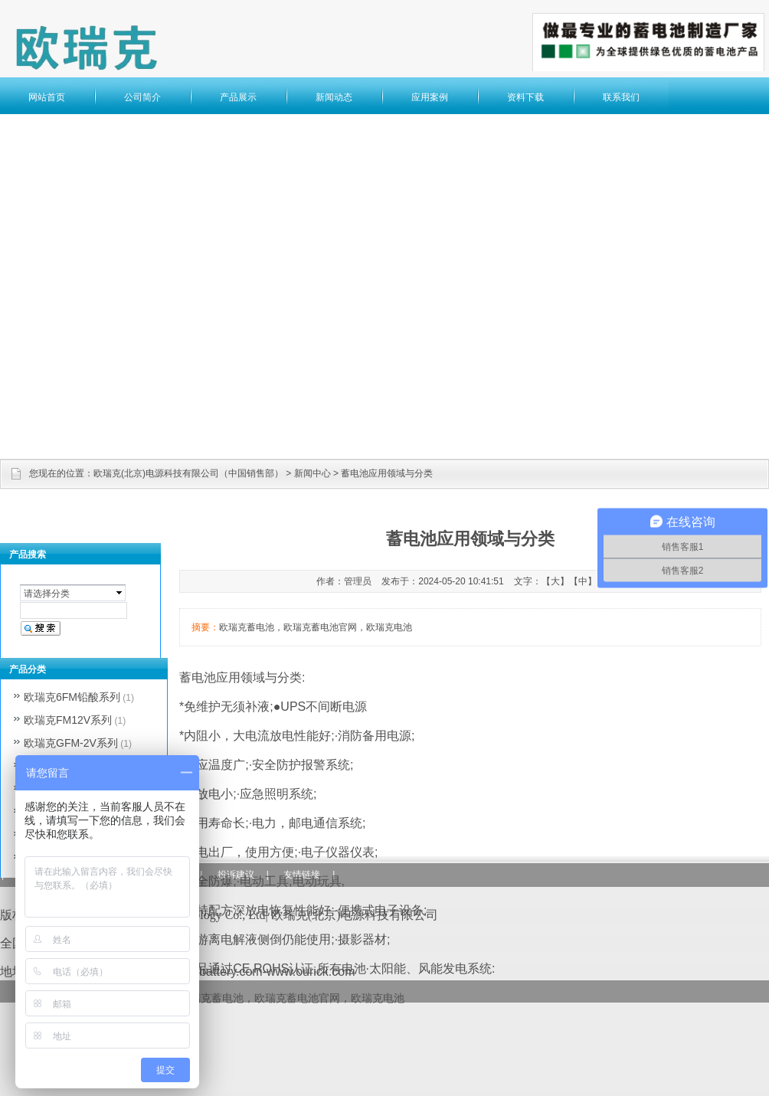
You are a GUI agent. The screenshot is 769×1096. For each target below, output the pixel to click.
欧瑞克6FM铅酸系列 (72, 697)
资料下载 (525, 97)
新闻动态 (334, 97)
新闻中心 (312, 473)
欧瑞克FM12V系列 (68, 720)
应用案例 (429, 97)
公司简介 (142, 97)
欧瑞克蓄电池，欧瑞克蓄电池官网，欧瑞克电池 (291, 998)
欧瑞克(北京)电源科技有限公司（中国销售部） (188, 473)
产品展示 (238, 97)
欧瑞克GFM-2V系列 (71, 743)
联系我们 (621, 97)
